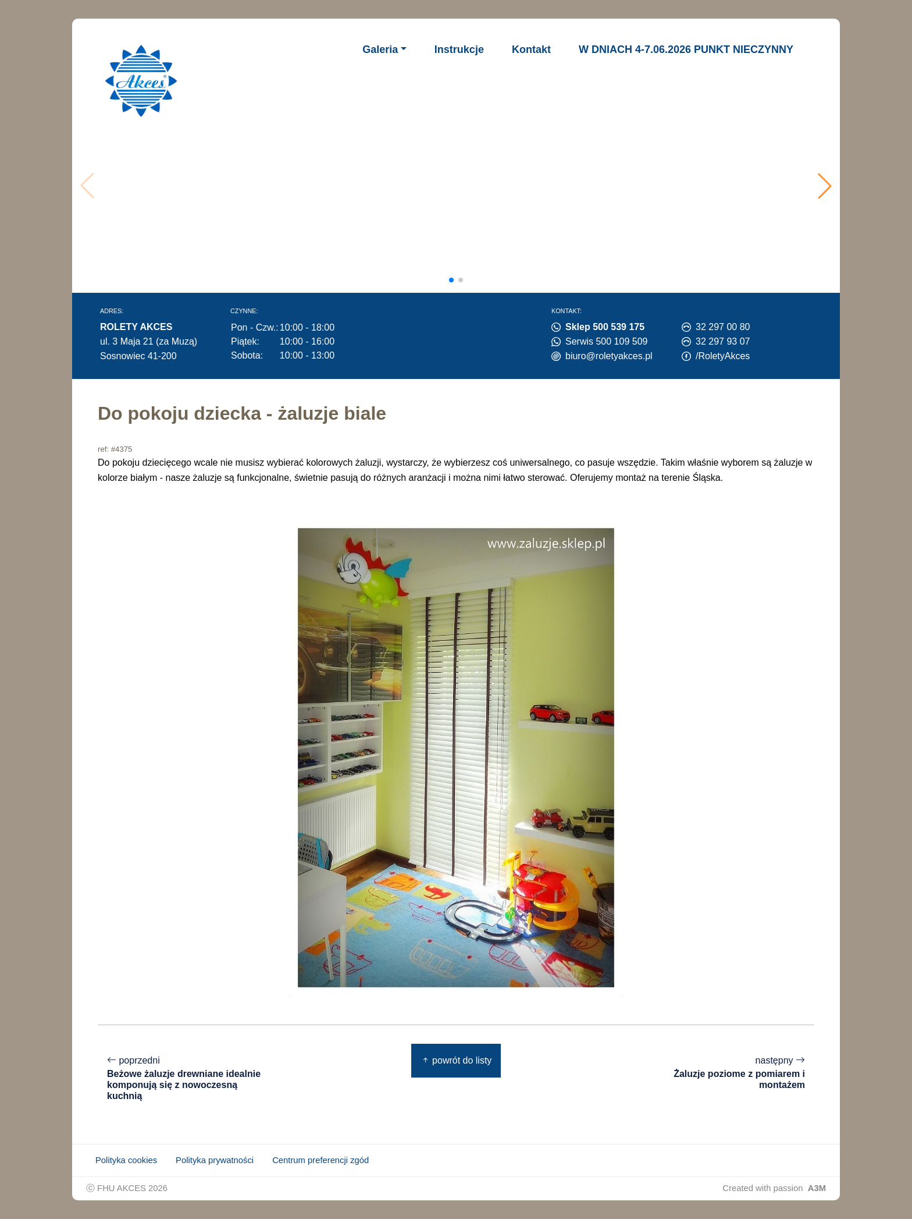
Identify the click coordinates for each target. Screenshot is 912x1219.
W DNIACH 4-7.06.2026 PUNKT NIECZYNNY (686, 49)
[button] (825, 186)
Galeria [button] (380, 49)
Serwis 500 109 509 (606, 341)
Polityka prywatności (215, 1160)
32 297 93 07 (723, 341)
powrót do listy (456, 1060)
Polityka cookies (126, 1160)
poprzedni (185, 1078)
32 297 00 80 (723, 327)
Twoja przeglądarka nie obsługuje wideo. (459, 185)
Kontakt (531, 49)
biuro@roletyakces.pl (609, 356)
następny (727, 1072)
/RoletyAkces (723, 356)
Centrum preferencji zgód (320, 1160)
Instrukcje (459, 49)
